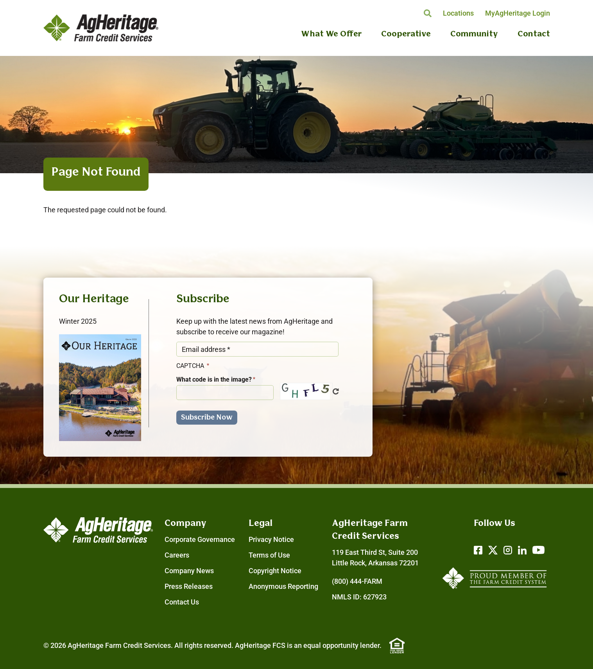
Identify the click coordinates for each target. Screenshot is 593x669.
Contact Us (182, 602)
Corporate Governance (200, 539)
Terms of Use (269, 555)
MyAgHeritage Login (517, 13)
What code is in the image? (214, 379)
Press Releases (189, 586)
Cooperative (406, 34)
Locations (458, 13)
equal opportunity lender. (342, 645)
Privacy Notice (271, 539)
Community (474, 34)
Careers (177, 555)
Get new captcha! (336, 391)
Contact (534, 34)
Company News (189, 571)
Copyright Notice (275, 571)
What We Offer (331, 34)
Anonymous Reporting (283, 586)
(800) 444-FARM (357, 581)
